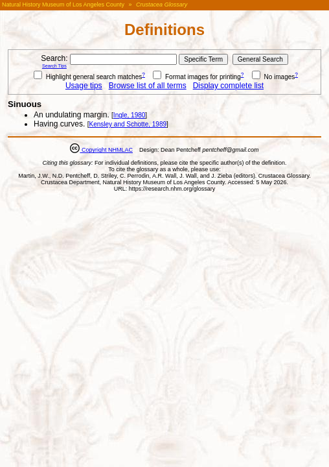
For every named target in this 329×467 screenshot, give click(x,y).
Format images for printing (197, 76)
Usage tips (83, 85)
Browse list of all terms (148, 85)
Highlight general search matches (88, 76)
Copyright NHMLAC (106, 150)
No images (273, 76)
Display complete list (228, 85)
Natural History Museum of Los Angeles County (63, 4)
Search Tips (54, 66)
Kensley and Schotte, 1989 (127, 124)
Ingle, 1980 (129, 115)
